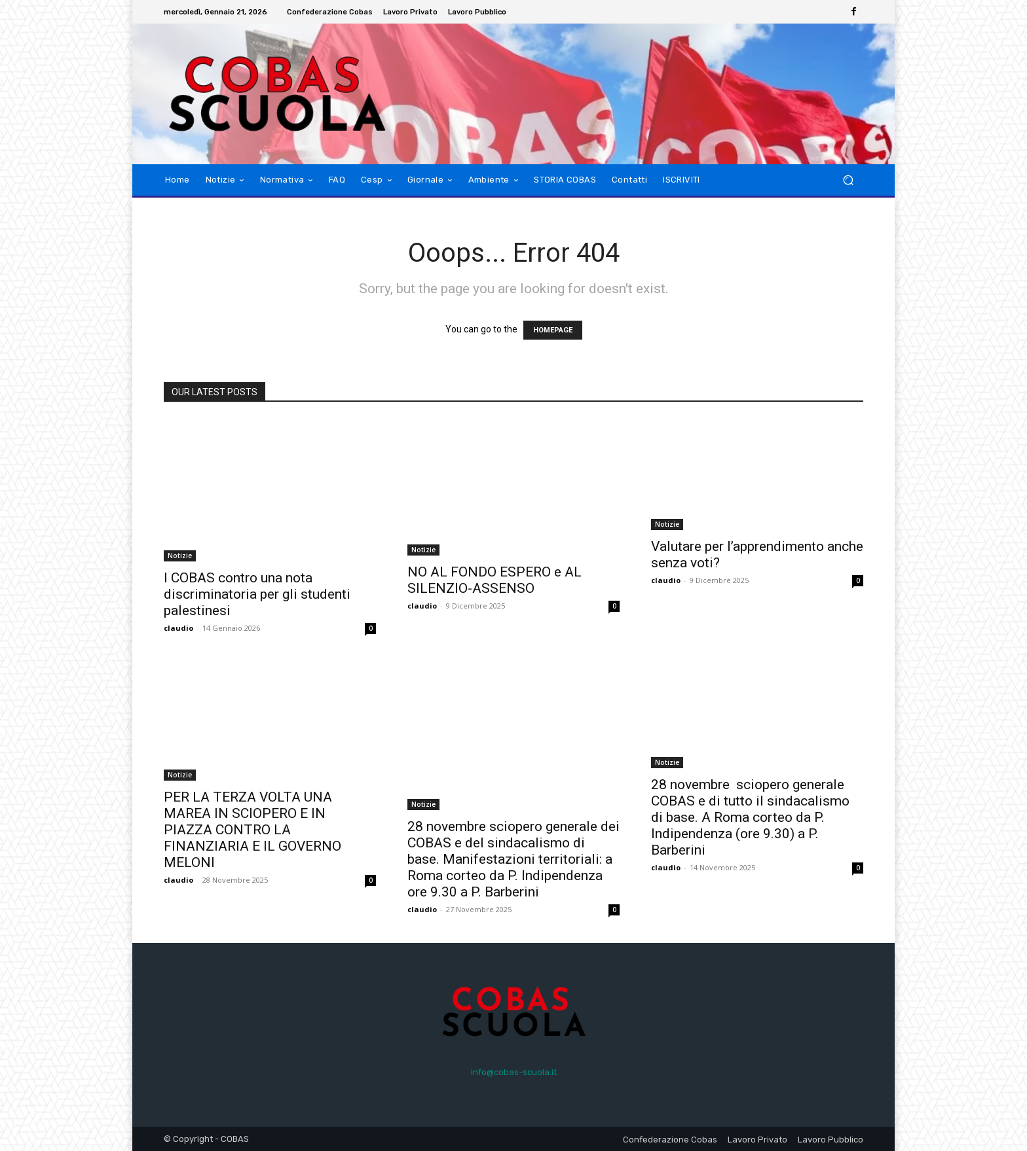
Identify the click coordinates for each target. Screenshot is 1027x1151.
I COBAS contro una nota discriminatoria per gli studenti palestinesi (257, 594)
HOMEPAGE (552, 330)
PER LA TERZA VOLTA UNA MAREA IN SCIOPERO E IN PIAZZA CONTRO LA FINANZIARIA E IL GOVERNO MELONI (252, 829)
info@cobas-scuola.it (514, 1072)
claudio (178, 628)
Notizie (180, 555)
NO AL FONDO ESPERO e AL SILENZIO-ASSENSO (494, 580)
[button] (847, 180)
